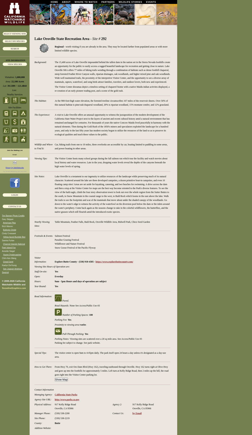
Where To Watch (86, 2)
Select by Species (15, 41)
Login (14, 195)
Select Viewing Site (15, 34)
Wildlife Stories (130, 2)
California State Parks (66, 394)
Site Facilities (14, 107)
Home (54, 2)
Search (15, 49)
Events (151, 2)
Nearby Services (15, 94)
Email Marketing (11, 171)
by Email (137, 413)
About (66, 2)
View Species (15, 64)
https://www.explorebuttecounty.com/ (114, 261)
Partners (108, 2)
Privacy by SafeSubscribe (15, 168)
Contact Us (14, 206)
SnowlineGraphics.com (14, 288)
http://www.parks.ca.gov (67, 399)
